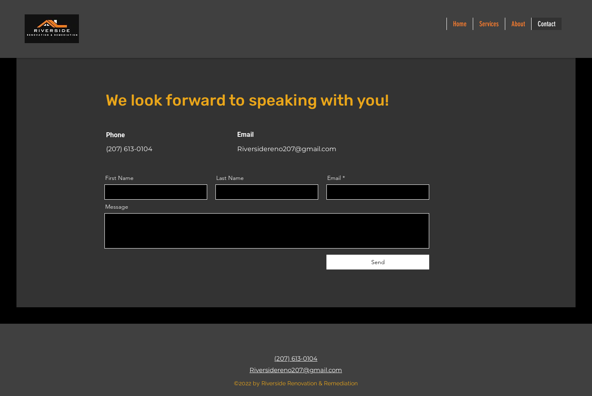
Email (334, 178)
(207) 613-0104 (295, 358)
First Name (119, 178)
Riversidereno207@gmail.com (286, 149)
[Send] (377, 262)
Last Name (230, 178)
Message (116, 207)
